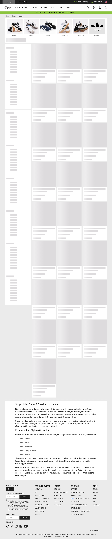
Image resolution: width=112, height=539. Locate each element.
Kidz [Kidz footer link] (94, 499)
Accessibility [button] (96, 2)
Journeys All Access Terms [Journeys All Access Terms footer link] (80, 511)
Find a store (10, 514)
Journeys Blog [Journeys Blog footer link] (58, 495)
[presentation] (19, 7)
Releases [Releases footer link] (96, 505)
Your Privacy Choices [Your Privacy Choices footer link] (80, 499)
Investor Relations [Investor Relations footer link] (77, 514)
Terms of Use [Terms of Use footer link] (75, 502)
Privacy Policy (11, 506)
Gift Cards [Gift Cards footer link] (57, 505)
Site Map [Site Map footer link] (37, 514)
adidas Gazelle (24, 443)
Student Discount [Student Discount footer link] (60, 502)
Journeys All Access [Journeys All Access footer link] (61, 492)
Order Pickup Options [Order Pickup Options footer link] (42, 505)
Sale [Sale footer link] (94, 502)
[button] (106, 2)
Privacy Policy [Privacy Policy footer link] (76, 495)
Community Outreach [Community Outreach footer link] (78, 492)
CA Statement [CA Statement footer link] (75, 508)
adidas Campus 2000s (27, 451)
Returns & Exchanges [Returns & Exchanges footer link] (42, 499)
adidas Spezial (24, 455)
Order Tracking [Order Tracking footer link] (40, 495)
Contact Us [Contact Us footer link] (38, 489)
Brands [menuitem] (30, 7)
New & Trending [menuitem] (19, 7)
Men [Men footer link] (94, 495)
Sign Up (10, 489)
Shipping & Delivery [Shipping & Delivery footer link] (41, 502)
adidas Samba (24, 439)
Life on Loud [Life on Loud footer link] (57, 489)
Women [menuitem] (39, 7)
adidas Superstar (25, 447)
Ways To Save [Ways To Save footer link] (58, 499)
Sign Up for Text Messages (15, 493)
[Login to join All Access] (46, 13)
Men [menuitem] (47, 7)
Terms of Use (20, 505)
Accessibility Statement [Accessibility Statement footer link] (79, 505)
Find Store (24, 518)
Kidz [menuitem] (54, 7)
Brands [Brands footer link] (95, 489)
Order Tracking (80, 2)
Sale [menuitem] (60, 7)
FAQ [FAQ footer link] (36, 492)
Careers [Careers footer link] (74, 489)
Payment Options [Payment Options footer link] (40, 508)
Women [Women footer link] (95, 492)
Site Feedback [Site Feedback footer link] (39, 511)
